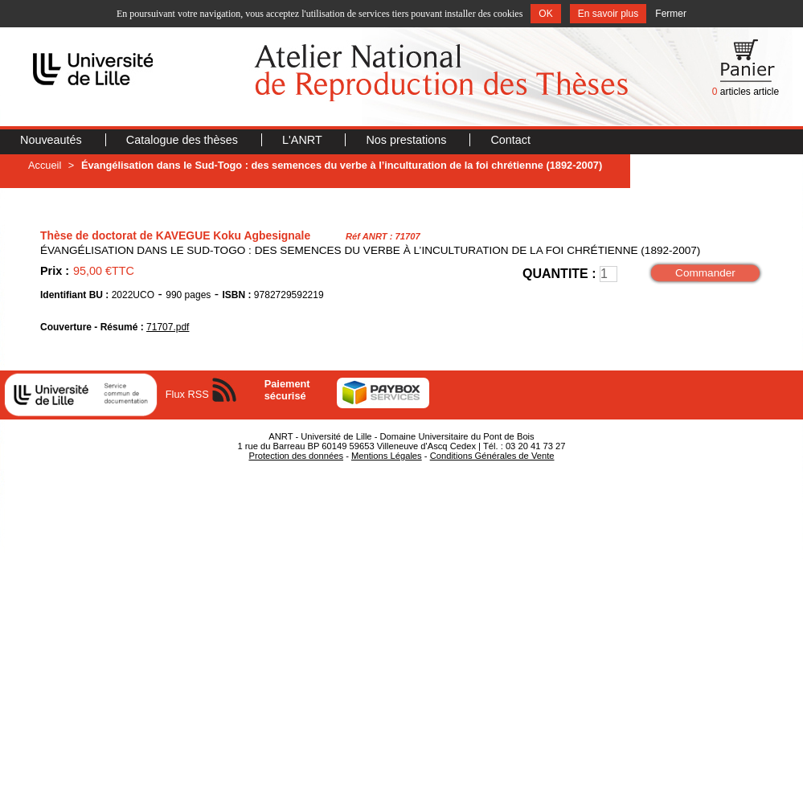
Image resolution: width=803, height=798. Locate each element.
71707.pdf (167, 327)
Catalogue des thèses (183, 139)
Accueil (44, 165)
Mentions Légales (386, 455)
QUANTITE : (559, 273)
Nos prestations (407, 139)
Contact (510, 139)
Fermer (670, 13)
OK (545, 13)
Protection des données (295, 455)
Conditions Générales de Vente (492, 455)
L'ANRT (303, 139)
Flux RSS (187, 394)
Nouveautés (52, 139)
